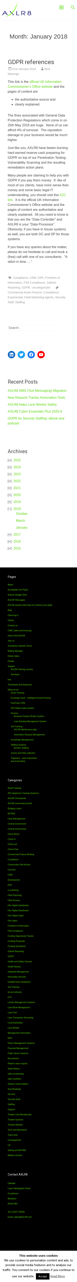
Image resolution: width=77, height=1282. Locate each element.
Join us (11, 641)
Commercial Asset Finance (25, 292)
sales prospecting (16, 1074)
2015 (17, 548)
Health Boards (14, 967)
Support (11, 666)
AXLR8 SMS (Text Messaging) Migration (37, 390)
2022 (17, 481)
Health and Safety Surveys (20, 961)
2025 (17, 460)
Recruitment (13, 1058)
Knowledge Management (22, 740)
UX (9, 1145)
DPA (41, 277)
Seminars (15, 674)
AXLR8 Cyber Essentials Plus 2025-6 (35, 411)
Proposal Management (18, 1048)
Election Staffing (21, 748)
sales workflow (14, 1079)
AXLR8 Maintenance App (25, 729)
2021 (17, 488)
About (10, 585)
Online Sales (14, 656)
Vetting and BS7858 (17, 1150)
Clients (11, 620)
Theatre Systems (15, 1120)
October (22, 513)
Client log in (13, 615)
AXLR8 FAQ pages (16, 600)
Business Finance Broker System (29, 716)
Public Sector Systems (18, 1053)
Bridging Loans (15, 808)
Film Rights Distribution (18, 905)
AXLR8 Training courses (22, 669)
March (20, 520)
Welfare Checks (15, 1155)
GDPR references (31, 61)
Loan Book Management (19, 1007)
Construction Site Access (19, 865)
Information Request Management (29, 735)
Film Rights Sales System (22, 708)
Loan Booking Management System (30, 721)
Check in (12, 839)
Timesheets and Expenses (20, 685)
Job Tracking (17, 726)
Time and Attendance (17, 1130)
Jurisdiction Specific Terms (20, 646)
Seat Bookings (14, 1089)
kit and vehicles (15, 992)
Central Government (17, 824)
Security (11, 1094)
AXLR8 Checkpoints (17, 798)
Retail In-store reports (18, 1063)
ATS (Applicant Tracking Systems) (23, 793)
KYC (10, 997)
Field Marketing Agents (38, 297)
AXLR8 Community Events (20, 803)
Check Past (13, 849)
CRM (33, 277)
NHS (10, 1038)
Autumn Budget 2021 (17, 595)
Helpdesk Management (18, 972)
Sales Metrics (14, 1069)
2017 (17, 534)
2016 (17, 541)
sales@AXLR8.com (23, 1217)
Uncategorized (41, 287)
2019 (17, 502)
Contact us (13, 625)
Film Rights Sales (16, 916)
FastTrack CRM (18, 703)
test (9, 679)
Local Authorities (15, 1023)
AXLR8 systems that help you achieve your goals (30, 605)
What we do (13, 690)
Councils (12, 870)
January (22, 527)
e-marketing (13, 890)
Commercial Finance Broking (21, 854)
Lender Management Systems (21, 1002)
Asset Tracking (17, 693)
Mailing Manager (15, 651)
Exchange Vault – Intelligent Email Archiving (31, 698)
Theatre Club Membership (20, 1114)
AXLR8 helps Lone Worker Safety (32, 404)
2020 (17, 495)
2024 (17, 467)
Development (14, 880)
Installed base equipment (19, 982)
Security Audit (14, 1099)
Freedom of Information (18, 926)
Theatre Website (15, 1125)
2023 (17, 474)
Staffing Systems (18, 745)
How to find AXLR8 (16, 636)
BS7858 (11, 813)
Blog (10, 610)
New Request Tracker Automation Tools (36, 397)
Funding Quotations (17, 946)
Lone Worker (14, 1028)
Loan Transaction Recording (20, 1018)
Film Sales (12, 921)
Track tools (13, 1135)
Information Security (17, 977)
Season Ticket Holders (18, 1084)
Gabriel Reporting (16, 951)
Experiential (15, 297)
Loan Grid (12, 1012)
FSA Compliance (34, 282)
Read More (57, 1276)
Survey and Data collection (23, 753)
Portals (11, 661)
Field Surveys (14, 900)
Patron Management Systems (21, 1043)
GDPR (26, 287)
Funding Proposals (16, 941)
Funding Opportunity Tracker (21, 936)
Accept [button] (42, 1276)
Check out (12, 844)
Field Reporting (15, 895)
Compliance (20, 277)
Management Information (19, 1033)
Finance (14, 713)
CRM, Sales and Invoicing (19, 630)
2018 (17, 509)
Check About (14, 834)
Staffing (20, 302)
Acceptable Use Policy (18, 590)
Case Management (16, 819)
